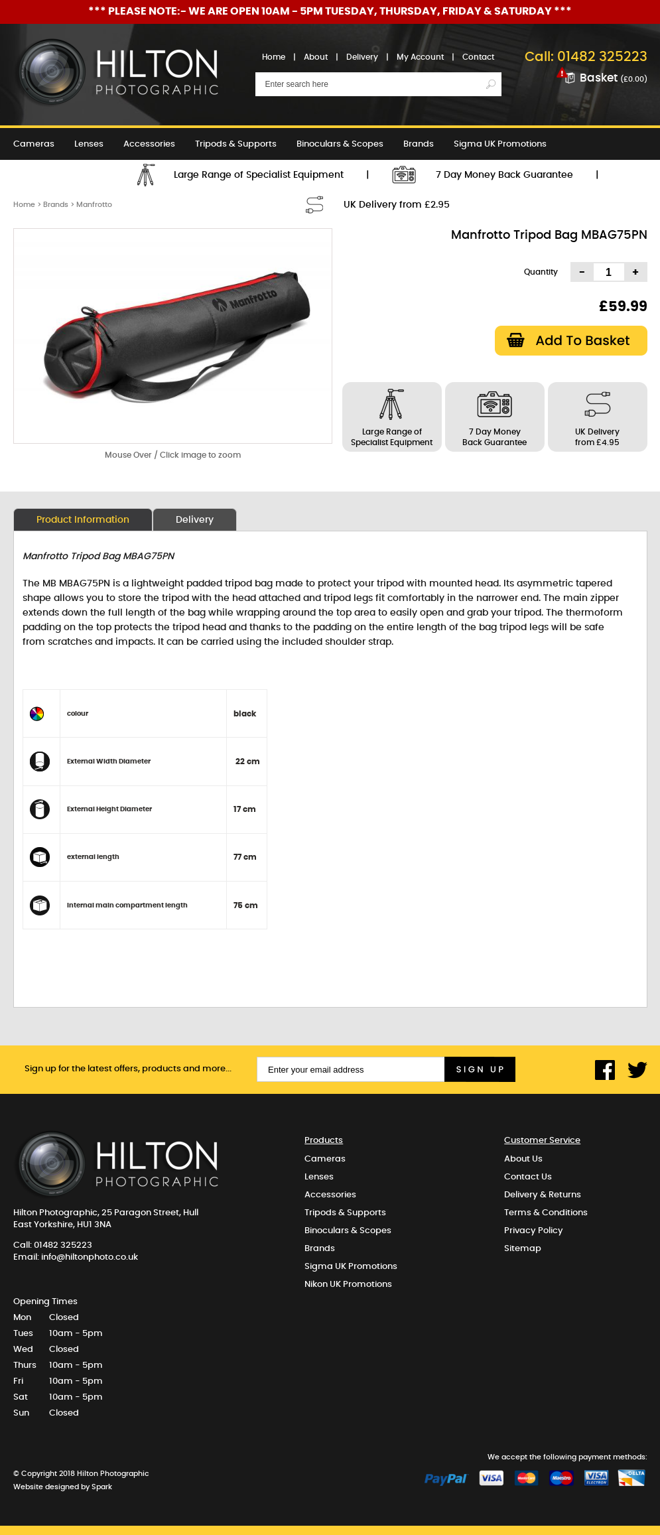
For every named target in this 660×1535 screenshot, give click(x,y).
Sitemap (522, 1248)
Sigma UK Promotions (500, 144)
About (316, 57)
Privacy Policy (533, 1231)
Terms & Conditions (546, 1213)
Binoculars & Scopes (340, 144)
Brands (418, 144)
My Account (420, 57)
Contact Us (528, 1177)
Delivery (362, 57)
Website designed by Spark (62, 1487)
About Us (523, 1159)
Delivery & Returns (542, 1195)
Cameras (33, 144)
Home (273, 57)
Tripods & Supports (236, 144)
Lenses (88, 144)
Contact (478, 57)
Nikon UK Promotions (57, 176)
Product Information (82, 520)
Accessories (149, 144)
